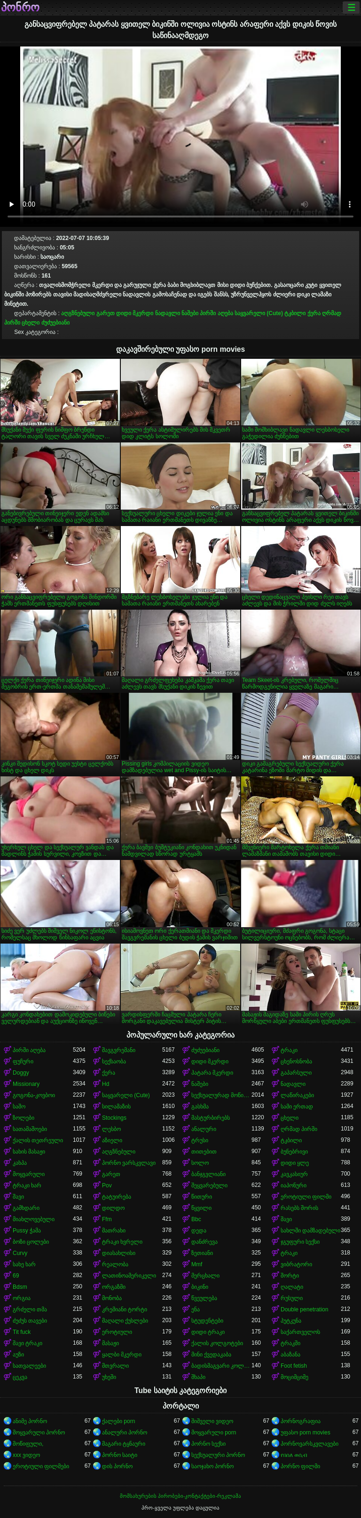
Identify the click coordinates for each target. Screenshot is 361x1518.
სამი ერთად (297, 1106)
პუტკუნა (291, 1320)
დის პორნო (117, 1466)
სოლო (200, 1163)
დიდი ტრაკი (208, 1332)
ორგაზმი (114, 1287)
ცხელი (30, 322)
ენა (195, 1309)
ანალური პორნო (124, 1432)
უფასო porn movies (305, 1432)
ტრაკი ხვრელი (122, 1242)
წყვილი (201, 1208)
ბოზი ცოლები (31, 1242)
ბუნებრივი (294, 1151)
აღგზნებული (77, 313)
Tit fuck (22, 1332)
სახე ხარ (24, 1264)
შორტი (290, 1275)
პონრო (20, 7)
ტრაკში (290, 1343)
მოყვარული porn (213, 1432)
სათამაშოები (30, 1129)
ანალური (203, 1129)
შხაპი (198, 1377)
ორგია (22, 1298)
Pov (107, 1185)
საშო (19, 1106)
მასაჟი (110, 1343)
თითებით (204, 1151)
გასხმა (200, 1106)
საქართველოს (300, 1332)
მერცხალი (205, 1275)
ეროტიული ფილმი (306, 1196)
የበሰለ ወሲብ (294, 1455)
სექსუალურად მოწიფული (221, 1095)
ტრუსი (199, 1140)
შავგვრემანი (118, 1050)
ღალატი (292, 1287)
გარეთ (105, 313)
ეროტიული (117, 1332)
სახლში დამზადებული (310, 1230)
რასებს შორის (299, 1208)
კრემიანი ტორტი (124, 1309)
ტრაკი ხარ (27, 1185)
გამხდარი (26, 1208)
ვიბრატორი (296, 1264)
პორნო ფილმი (300, 1466)
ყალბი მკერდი (121, 1354)
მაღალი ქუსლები (125, 1320)
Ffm (107, 1219)
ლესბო (111, 1129)
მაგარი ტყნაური (123, 1444)
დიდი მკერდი (134, 313)
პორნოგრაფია (301, 1421)
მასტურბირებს (210, 1118)
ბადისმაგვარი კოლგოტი (221, 1366)
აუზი (18, 1354)
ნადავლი (167, 313)
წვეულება (204, 1298)
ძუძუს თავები (30, 1320)
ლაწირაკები (297, 1095)
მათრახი (114, 1230)
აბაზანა (290, 1354)
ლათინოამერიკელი (129, 1275)
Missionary (26, 1084)
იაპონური (293, 1185)
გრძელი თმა (30, 1309)
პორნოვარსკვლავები (309, 1444)
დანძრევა (204, 1242)
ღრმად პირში (299, 1129)
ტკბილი (295, 313)
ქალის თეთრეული (38, 1140)
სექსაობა (114, 1061)
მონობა (112, 1298)
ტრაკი (289, 1050)
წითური (201, 1196)
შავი (18, 1196)
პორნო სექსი (208, 1444)
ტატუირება (116, 1196)
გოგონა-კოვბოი (34, 1095)
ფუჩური (23, 1061)
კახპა (20, 1163)
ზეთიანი (202, 1253)
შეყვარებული (209, 1185)
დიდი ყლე (295, 1163)
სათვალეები (29, 1366)
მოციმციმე (294, 1377)
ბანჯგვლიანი (208, 1174)
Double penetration (304, 1309)
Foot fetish (294, 1366)
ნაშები (189, 313)
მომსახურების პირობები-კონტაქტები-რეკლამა (180, 1496)
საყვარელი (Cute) (259, 313)
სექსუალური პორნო (218, 1455)
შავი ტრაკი (27, 1343)
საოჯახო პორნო (212, 1466)
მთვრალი (115, 1366)
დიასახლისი (118, 1253)
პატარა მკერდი (212, 1072)
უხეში (109, 1377)
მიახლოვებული (34, 1219)
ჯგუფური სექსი (300, 1242)
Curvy (20, 1253)
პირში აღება (216, 313)
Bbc (196, 1219)
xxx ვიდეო (26, 1455)
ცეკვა (20, 1377)
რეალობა (115, 1264)
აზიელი (112, 1140)
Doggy (21, 1072)
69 (16, 1275)
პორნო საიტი (119, 1455)
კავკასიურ (294, 1174)
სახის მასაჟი (29, 1151)
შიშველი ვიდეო (212, 1421)
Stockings (114, 1118)
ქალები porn (118, 1421)
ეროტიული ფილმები (41, 1466)
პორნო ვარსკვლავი (129, 1163)
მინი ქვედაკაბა (211, 1354)
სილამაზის (116, 1106)
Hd (105, 1084)
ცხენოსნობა (296, 1061)
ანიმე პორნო (30, 1421)
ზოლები (23, 1118)
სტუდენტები (207, 1320)
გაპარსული (296, 1072)
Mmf (196, 1264)
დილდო (113, 1208)
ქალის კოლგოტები (217, 1343)
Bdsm (20, 1287)
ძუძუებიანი (55, 322)
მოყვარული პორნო (39, 1432)
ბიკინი (199, 1287)
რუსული (292, 1298)
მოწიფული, (28, 1444)
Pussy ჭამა (27, 1230)
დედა (198, 1230)
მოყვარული (29, 1174)
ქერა (314, 313)
